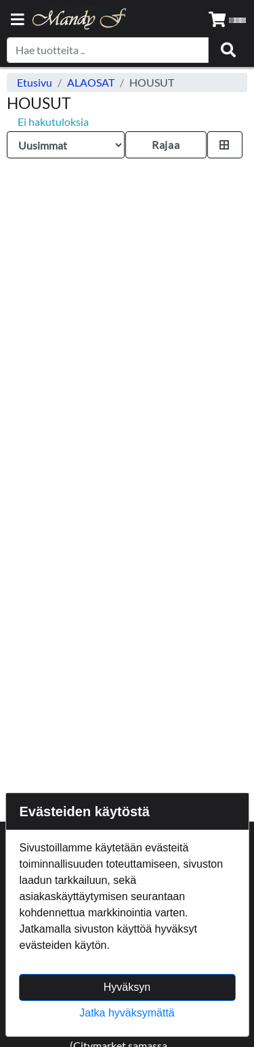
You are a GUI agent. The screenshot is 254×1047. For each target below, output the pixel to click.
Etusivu (34, 82)
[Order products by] (66, 144)
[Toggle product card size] (224, 144)
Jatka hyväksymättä (127, 1013)
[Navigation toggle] (17, 21)
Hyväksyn (127, 987)
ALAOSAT (90, 82)
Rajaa (165, 144)
